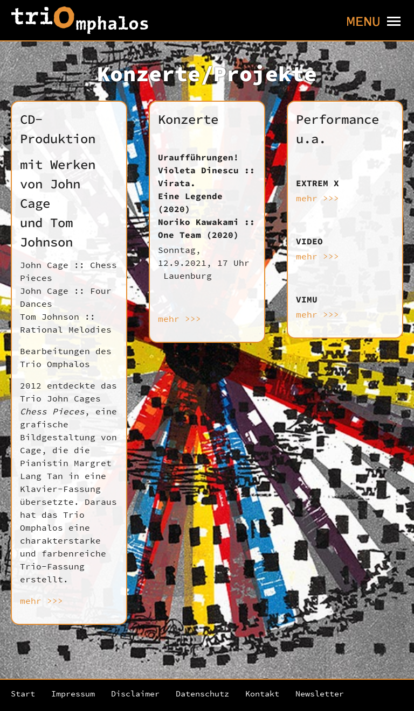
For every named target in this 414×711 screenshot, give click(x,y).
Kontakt (262, 693)
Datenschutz (202, 693)
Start (23, 693)
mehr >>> (41, 600)
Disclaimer (135, 693)
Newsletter (319, 693)
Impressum (73, 693)
